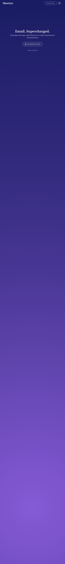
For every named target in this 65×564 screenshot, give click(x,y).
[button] (59, 3)
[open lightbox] (32, 50)
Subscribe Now (50, 3)
